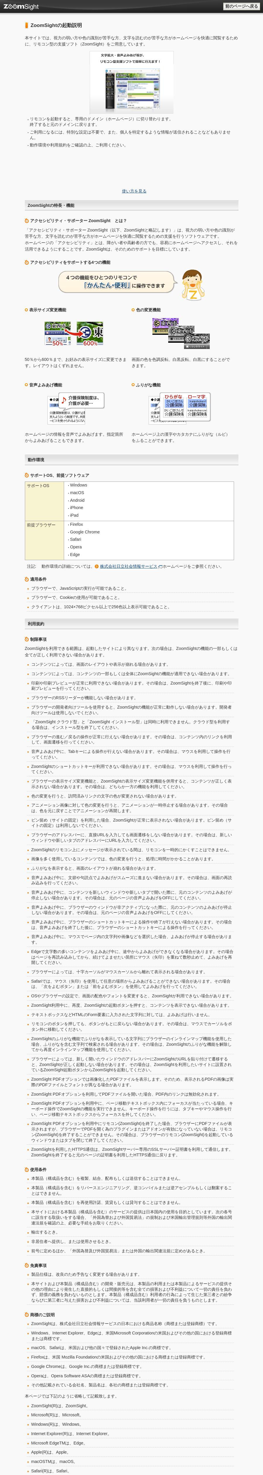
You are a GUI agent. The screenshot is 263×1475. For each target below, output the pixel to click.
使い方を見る (134, 145)
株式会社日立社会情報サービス (128, 484)
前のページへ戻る (241, 6)
